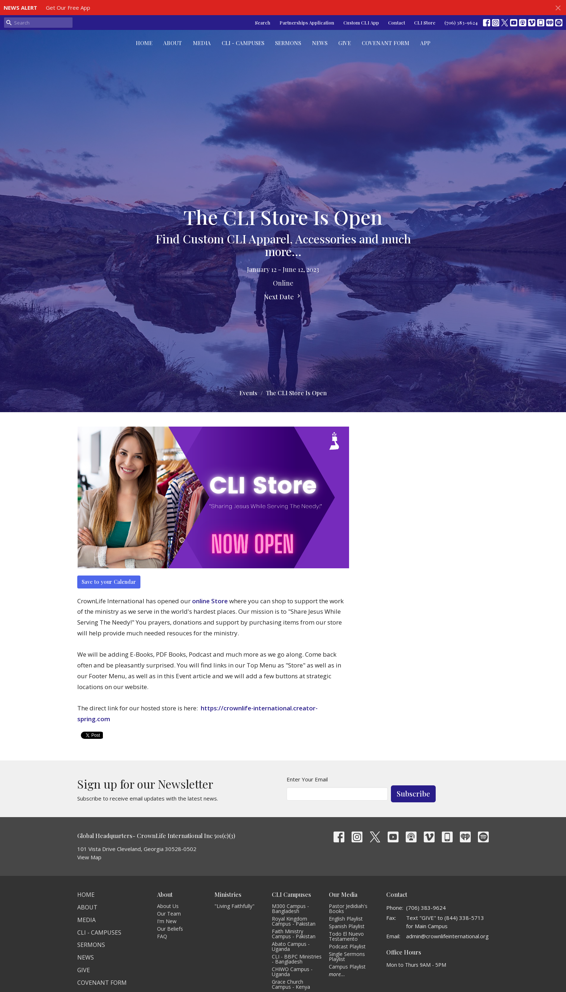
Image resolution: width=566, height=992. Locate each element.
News (319, 43)
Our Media (343, 894)
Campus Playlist (347, 966)
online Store (210, 601)
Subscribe (413, 793)
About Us (168, 906)
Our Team (169, 913)
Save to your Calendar (109, 581)
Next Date (283, 296)
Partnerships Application (306, 22)
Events (248, 393)
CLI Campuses (291, 894)
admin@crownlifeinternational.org (447, 936)
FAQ (162, 936)
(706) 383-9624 (461, 22)
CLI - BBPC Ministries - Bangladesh (297, 959)
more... (337, 974)
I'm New (167, 921)
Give (344, 43)
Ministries (227, 894)
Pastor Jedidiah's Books (348, 908)
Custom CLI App (361, 22)
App (425, 43)
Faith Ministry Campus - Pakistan (293, 934)
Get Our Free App (68, 7)
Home (144, 43)
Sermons (288, 43)
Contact (396, 22)
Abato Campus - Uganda (291, 946)
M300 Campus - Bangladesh (290, 908)
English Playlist (346, 918)
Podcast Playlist (347, 946)
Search (262, 22)
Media (202, 43)
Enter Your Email (307, 779)
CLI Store (424, 22)
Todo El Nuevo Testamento (346, 936)
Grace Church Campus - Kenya (291, 984)
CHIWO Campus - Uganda (292, 972)
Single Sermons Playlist (347, 956)
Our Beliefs (170, 928)
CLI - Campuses (243, 43)
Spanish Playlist (347, 926)
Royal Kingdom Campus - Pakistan (293, 921)
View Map (89, 857)
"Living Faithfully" (234, 906)
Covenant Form (385, 43)
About (172, 43)
